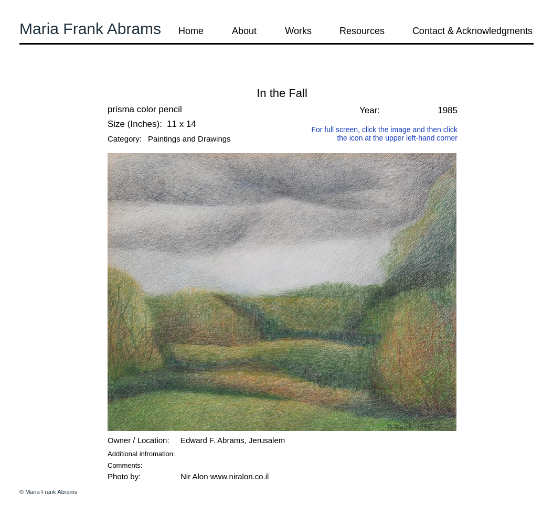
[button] (48, 78)
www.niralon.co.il (239, 476)
